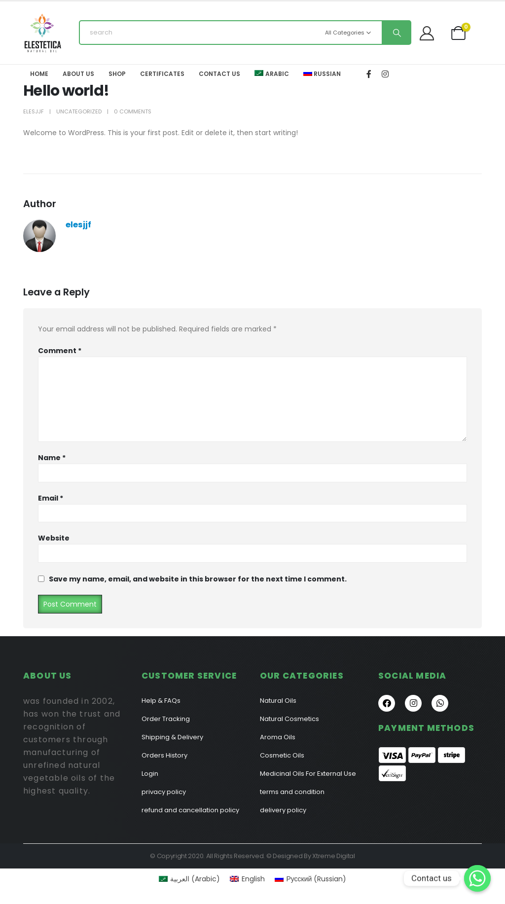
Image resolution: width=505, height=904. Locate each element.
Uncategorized (79, 111)
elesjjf (33, 111)
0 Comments (132, 111)
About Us (78, 74)
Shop (117, 74)
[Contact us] (477, 878)
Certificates (162, 74)
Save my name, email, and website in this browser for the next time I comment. (198, 579)
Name (52, 458)
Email (50, 498)
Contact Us (219, 74)
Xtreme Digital (333, 856)
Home (39, 74)
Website (54, 538)
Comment (59, 351)
